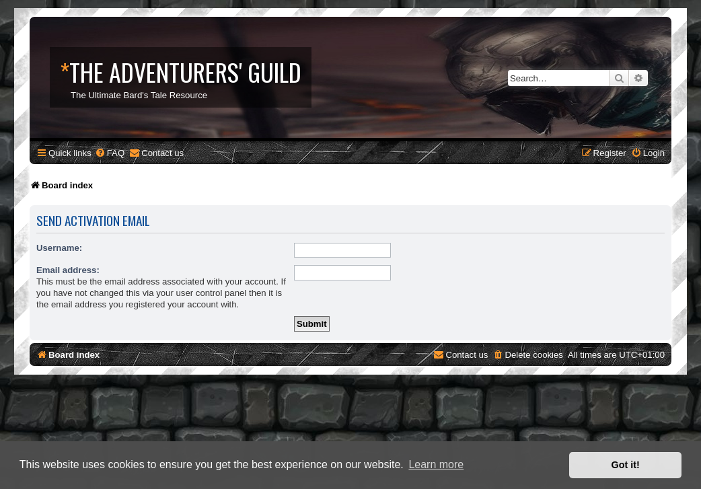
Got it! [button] (626, 464)
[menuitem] (109, 153)
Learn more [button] (436, 464)
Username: (59, 248)
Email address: (68, 270)
